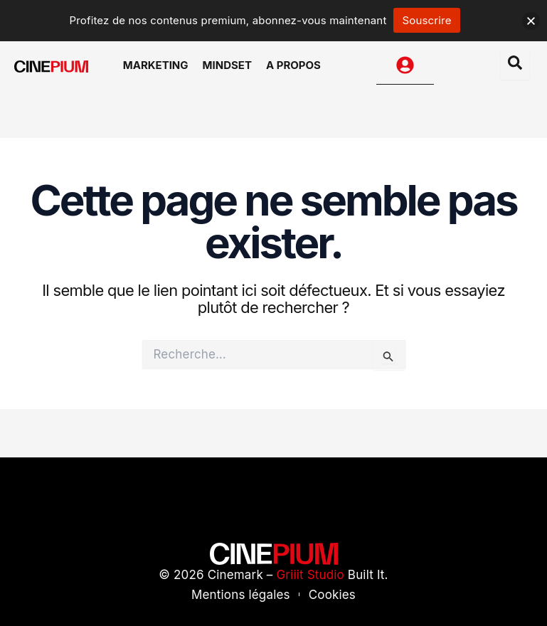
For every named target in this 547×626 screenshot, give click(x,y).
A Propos (293, 65)
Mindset (227, 65)
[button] (531, 21)
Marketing (155, 65)
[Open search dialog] (515, 65)
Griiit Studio (310, 575)
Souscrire (426, 20)
